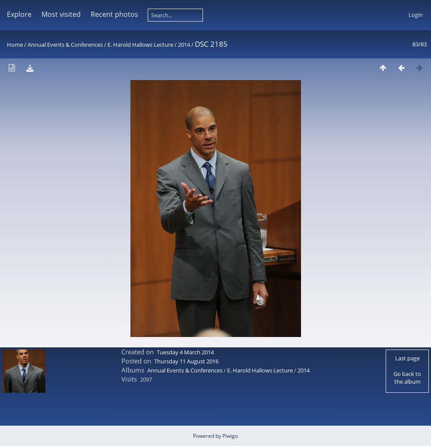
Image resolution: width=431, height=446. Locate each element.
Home (15, 44)
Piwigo (230, 436)
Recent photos (114, 14)
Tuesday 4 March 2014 (185, 352)
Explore (19, 14)
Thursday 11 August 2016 (186, 361)
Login (416, 15)
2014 (184, 44)
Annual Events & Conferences (65, 44)
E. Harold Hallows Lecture (140, 44)
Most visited (61, 14)
